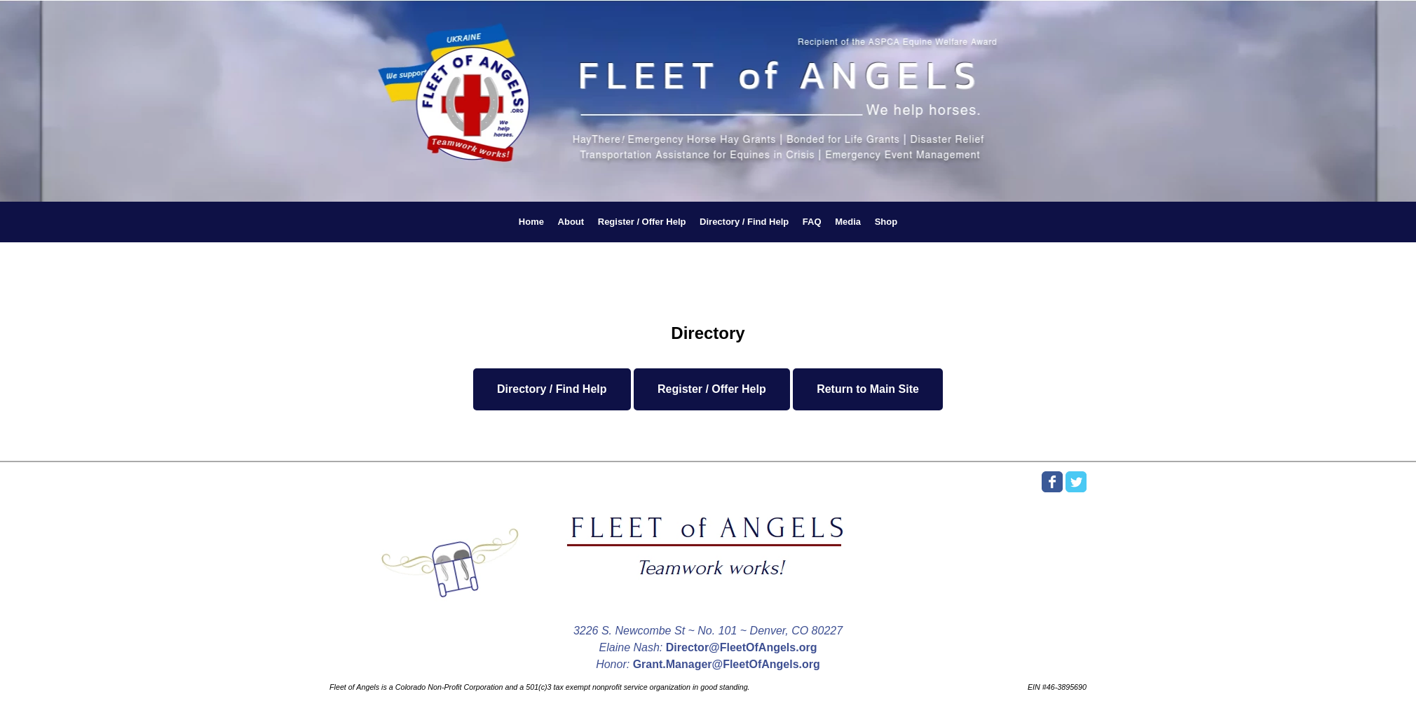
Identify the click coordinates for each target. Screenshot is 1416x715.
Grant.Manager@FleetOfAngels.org (726, 664)
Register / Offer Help (642, 221)
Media (848, 221)
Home (531, 221)
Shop (886, 221)
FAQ (812, 221)
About (571, 221)
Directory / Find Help (744, 221)
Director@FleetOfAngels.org (741, 647)
